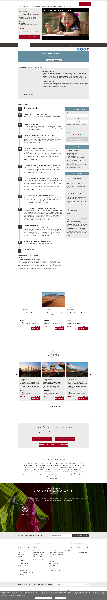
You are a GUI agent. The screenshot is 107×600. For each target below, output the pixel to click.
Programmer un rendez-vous (54, 60)
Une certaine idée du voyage (56, 550)
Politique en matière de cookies (67, 593)
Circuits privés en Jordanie (73, 476)
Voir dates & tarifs (29, 36)
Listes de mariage (22, 554)
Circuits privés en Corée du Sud (31, 473)
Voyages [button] (40, 4)
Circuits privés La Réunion (45, 463)
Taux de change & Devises (24, 550)
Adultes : (69, 118)
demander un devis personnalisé (65, 438)
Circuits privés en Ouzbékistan (30, 476)
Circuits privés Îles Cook (48, 471)
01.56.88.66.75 (53, 56)
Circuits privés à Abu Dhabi (39, 467)
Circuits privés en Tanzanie (29, 474)
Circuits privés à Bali (74, 465)
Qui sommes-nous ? (54, 547)
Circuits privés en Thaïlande (51, 469)
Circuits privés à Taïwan (76, 474)
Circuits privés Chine (45, 6)
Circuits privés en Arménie (45, 476)
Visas (19, 552)
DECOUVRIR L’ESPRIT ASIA (53, 524)
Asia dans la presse (53, 563)
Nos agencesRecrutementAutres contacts (68, 551)
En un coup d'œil (37, 554)
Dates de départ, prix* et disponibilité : (76, 124)
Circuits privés (54, 6)
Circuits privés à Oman (62, 465)
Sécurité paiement (57, 590)
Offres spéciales (22, 576)
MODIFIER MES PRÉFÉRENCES (43, 598)
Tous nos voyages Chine (53, 406)
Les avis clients (52, 558)
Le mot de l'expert (37, 556)
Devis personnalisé (22, 549)
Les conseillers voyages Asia (56, 554)
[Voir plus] (21, 21)
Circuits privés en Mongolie (62, 471)
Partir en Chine (26, 6)
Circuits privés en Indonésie (30, 463)
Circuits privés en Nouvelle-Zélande (47, 465)
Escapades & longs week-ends (25, 572)
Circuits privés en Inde (58, 463)
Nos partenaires (53, 565)
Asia (66, 4)
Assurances (49, 590)
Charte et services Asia (23, 547)
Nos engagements (53, 549)
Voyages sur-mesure (23, 563)
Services (47, 45)
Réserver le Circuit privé (77, 139)
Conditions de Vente (41, 590)
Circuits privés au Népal (35, 471)
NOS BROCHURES (82, 552)
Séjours (19, 568)
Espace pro (52, 567)
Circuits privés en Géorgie (59, 476)
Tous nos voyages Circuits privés (53, 336)
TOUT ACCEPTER (60, 598)
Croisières (20, 574)
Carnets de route (53, 561)
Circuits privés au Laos (53, 467)
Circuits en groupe (22, 567)
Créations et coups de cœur (56, 552)
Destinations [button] (31, 4)
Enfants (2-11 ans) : (83, 118)
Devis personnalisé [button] (85, 4)
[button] (81, 36)
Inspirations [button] (49, 4)
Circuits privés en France (66, 467)
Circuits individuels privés (24, 565)
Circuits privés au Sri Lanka (44, 474)
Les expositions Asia (54, 559)
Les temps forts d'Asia (38, 559)
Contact (74, 4)
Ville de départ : (71, 112)
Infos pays (20, 556)
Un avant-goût (36, 550)
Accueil (19, 6)
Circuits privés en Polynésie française (61, 474)
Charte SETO (65, 590)
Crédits (70, 590)
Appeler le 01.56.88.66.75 (42, 438)
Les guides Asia (53, 556)
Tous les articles (37, 547)
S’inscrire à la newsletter (80, 535)
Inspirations (36, 558)
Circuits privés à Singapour (65, 469)
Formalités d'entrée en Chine (73, 215)
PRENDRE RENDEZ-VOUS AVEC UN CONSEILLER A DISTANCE (53, 444)
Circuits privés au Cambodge (62, 473)
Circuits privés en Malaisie (76, 471)
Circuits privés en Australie (47, 473)
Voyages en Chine (35, 6)
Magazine (57, 4)
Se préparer (36, 549)
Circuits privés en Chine (76, 473)
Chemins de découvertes (39, 552)
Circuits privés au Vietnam (37, 469)
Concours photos (53, 568)
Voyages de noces (22, 570)
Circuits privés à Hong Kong (71, 463)
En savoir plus (36, 328)
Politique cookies (77, 590)
